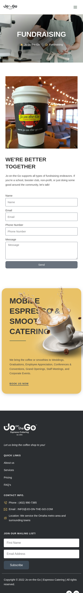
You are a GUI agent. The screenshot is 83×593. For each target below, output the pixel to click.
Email (8, 210)
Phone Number (14, 224)
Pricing (8, 477)
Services (9, 470)
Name (9, 195)
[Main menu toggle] (75, 7)
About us (9, 462)
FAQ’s (7, 484)
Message (10, 239)
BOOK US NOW (19, 383)
